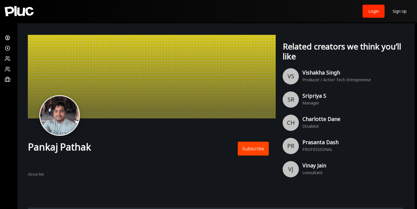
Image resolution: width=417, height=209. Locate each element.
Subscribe (253, 148)
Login (373, 11)
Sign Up (400, 11)
